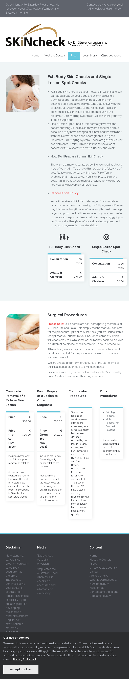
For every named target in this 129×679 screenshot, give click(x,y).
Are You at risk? (99, 575)
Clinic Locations (111, 55)
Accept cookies (21, 669)
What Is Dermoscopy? (104, 579)
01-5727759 (105, 4)
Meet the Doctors (55, 55)
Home (35, 55)
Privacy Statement (24, 659)
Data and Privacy (100, 595)
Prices (74, 55)
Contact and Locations (104, 591)
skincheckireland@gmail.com (105, 8)
